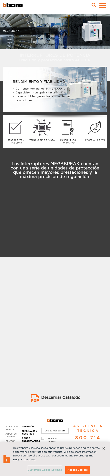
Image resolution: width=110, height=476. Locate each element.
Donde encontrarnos (30, 439)
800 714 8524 (88, 440)
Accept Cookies (77, 469)
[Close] (103, 448)
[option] (55, 91)
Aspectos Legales (10, 435)
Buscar (93, 3)
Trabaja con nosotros (29, 432)
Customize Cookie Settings (44, 469)
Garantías (28, 427)
